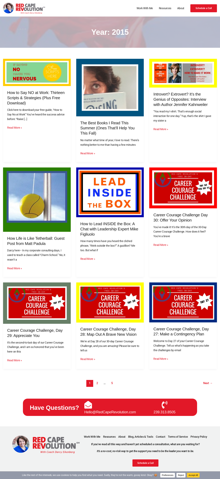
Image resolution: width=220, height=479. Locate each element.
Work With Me (146, 8)
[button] (203, 8)
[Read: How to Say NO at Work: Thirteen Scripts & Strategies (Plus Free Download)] (37, 72)
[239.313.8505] (164, 404)
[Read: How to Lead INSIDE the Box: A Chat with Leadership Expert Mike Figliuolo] (110, 192)
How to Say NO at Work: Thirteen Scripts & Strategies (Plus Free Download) (36, 97)
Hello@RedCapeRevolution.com (110, 411)
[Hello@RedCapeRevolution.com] (88, 404)
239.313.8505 (164, 411)
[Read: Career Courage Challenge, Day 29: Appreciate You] (37, 302)
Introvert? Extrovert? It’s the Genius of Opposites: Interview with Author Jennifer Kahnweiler (180, 99)
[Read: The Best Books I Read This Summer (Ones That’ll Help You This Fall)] (110, 87)
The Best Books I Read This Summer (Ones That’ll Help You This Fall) (107, 128)
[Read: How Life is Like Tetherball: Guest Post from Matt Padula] (37, 199)
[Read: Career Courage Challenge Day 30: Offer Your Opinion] (183, 187)
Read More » (14, 127)
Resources (166, 8)
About (181, 8)
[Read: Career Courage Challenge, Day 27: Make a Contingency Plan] (183, 302)
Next (208, 383)
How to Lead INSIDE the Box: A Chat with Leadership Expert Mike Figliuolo (109, 229)
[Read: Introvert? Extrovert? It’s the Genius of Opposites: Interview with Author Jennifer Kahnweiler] (183, 73)
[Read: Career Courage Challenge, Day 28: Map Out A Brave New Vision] (110, 302)
